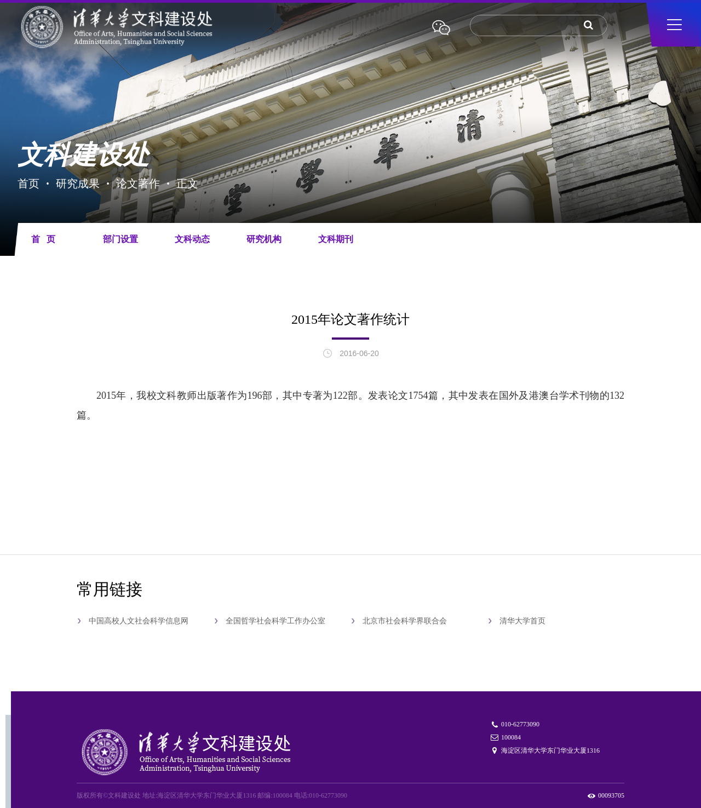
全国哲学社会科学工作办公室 (275, 621)
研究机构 (263, 239)
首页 (28, 183)
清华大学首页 (522, 621)
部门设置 (120, 239)
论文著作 (138, 183)
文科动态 (192, 239)
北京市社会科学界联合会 (405, 621)
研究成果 (78, 183)
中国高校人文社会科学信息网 (138, 621)
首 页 (43, 239)
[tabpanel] (350, 132)
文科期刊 (335, 239)
